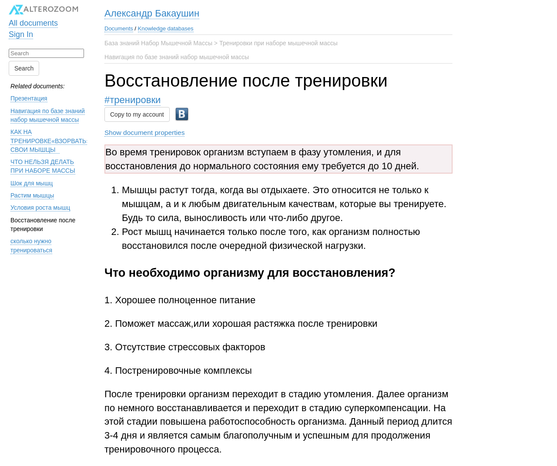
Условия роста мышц (40, 207)
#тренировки (132, 99)
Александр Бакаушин (151, 13)
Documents (118, 28)
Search (24, 68)
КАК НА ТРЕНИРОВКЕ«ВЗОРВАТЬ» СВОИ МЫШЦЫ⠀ (50, 140)
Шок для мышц (31, 183)
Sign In (21, 34)
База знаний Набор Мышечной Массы (158, 43)
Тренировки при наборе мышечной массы (278, 43)
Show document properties (144, 132)
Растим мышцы (32, 195)
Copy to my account (137, 114)
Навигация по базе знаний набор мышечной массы (176, 57)
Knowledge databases (166, 28)
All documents (33, 23)
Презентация (28, 98)
